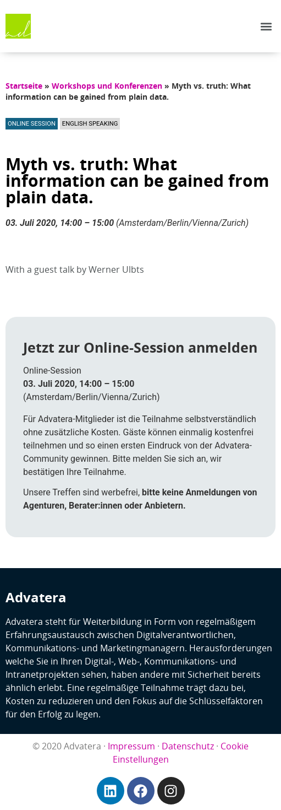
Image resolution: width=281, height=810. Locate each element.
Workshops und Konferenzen (107, 85)
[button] (266, 26)
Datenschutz (188, 746)
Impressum (131, 746)
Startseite (23, 85)
